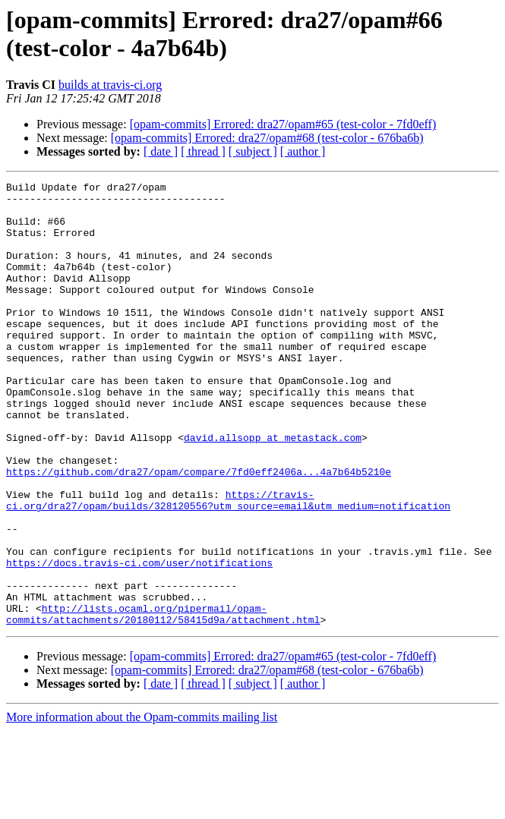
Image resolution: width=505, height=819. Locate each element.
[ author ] (303, 151)
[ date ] (161, 151)
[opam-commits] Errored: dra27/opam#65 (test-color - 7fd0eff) (283, 124)
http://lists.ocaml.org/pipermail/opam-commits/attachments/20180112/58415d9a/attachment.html (163, 701)
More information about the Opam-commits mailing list (141, 805)
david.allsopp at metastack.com (272, 489)
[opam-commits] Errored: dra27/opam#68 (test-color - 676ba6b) (267, 137)
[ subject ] (253, 151)
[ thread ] (203, 151)
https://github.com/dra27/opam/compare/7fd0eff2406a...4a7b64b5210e (198, 530)
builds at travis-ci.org (110, 84)
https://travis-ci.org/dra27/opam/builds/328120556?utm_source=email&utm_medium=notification (228, 564)
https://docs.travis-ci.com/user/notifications (139, 640)
